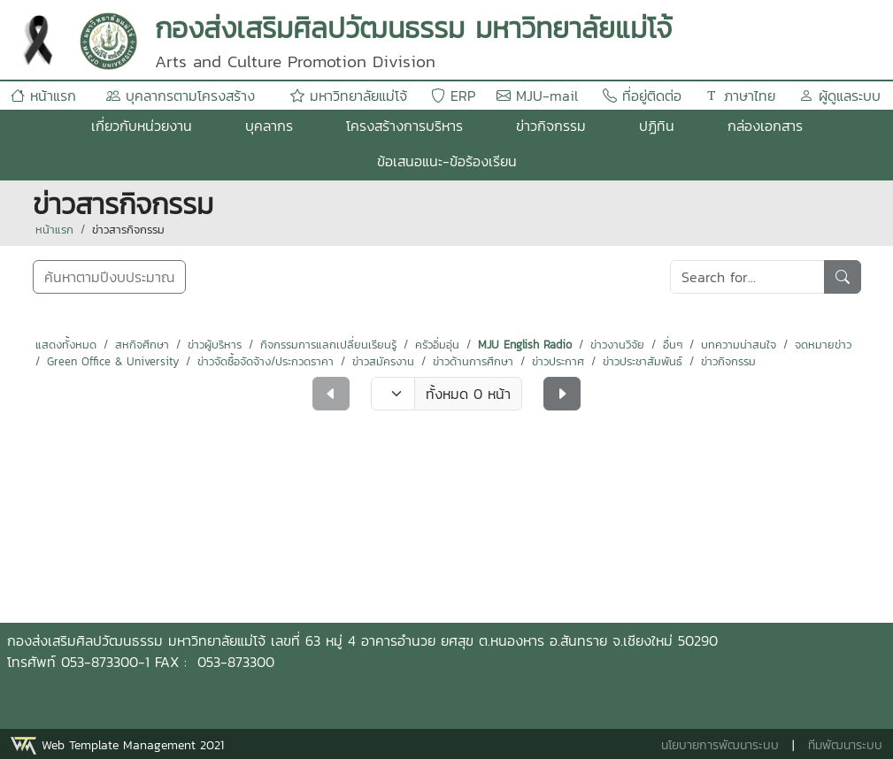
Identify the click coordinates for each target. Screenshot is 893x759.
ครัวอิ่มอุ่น (437, 344)
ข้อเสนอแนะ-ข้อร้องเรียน (447, 161)
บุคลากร (269, 125)
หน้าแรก (43, 95)
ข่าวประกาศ (558, 361)
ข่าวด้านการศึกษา (473, 361)
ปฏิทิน (656, 125)
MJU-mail (537, 95)
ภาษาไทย (739, 95)
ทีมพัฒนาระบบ (845, 745)
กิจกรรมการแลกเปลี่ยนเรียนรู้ (328, 344)
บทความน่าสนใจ (738, 344)
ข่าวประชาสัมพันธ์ (642, 361)
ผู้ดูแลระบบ (840, 95)
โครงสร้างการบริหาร (404, 125)
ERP (453, 95)
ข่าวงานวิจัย (617, 344)
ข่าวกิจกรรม (551, 125)
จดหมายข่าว (823, 344)
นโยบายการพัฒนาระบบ (720, 745)
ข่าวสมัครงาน (383, 361)
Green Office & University (113, 361)
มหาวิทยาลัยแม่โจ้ (348, 95)
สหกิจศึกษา (142, 344)
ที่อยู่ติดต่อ (642, 95)
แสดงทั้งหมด (65, 344)
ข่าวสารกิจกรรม (128, 229)
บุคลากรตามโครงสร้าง (180, 95)
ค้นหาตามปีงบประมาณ (109, 277)
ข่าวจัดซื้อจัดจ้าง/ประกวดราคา (265, 361)
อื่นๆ (672, 344)
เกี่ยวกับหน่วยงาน (141, 125)
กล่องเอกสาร (765, 125)
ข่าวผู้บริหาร (215, 344)
